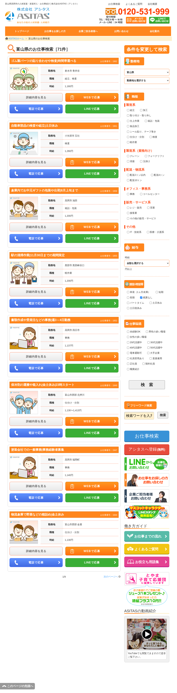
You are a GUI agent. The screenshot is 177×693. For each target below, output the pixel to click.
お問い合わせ (121, 31)
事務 (131, 194)
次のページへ (111, 576)
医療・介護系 (155, 232)
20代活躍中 (134, 342)
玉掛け (145, 161)
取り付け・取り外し (139, 115)
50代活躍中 (154, 347)
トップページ (22, 31)
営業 (151, 207)
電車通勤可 (134, 353)
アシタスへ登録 (146, 449)
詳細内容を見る (36, 97)
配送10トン (134, 180)
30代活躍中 (154, 342)
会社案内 (154, 31)
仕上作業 (133, 121)
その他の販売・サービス (141, 218)
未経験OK (133, 331)
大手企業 (153, 353)
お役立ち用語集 (143, 562)
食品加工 (133, 126)
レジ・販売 (134, 207)
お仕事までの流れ (144, 536)
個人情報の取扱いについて (130, 684)
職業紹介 (133, 369)
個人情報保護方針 (101, 684)
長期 (131, 297)
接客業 (132, 213)
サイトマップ (157, 684)
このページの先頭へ (20, 686)
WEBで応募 (92, 97)
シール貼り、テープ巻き (141, 131)
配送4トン (158, 175)
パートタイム (135, 303)
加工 (144, 110)
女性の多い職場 (137, 337)
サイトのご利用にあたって (71, 684)
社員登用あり (135, 358)
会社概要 (152, 4)
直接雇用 (156, 358)
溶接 (131, 161)
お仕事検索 (114, 4)
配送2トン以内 (136, 175)
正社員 (132, 363)
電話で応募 (36, 108)
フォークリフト (154, 156)
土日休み (156, 303)
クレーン (133, 156)
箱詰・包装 (152, 121)
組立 (131, 110)
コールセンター (150, 194)
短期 (159, 292)
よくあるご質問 (134, 4)
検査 (153, 137)
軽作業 (132, 142)
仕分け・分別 (135, 137)
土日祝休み (134, 308)
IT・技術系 (134, 232)
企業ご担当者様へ (88, 31)
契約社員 (148, 363)
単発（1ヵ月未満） (138, 292)
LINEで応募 (92, 108)
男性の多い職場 (155, 331)
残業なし (146, 297)
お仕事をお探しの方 (55, 31)
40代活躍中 (134, 347)
